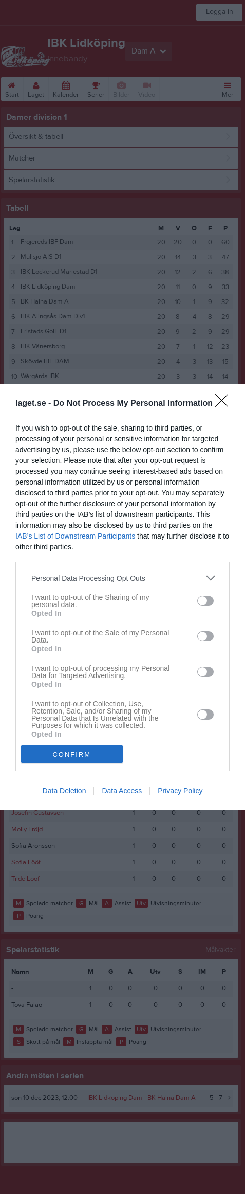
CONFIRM (71, 754)
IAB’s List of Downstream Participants (75, 536)
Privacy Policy (180, 791)
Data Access (122, 791)
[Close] (225, 404)
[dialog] (122, 597)
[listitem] (122, 578)
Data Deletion (64, 791)
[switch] (205, 601)
